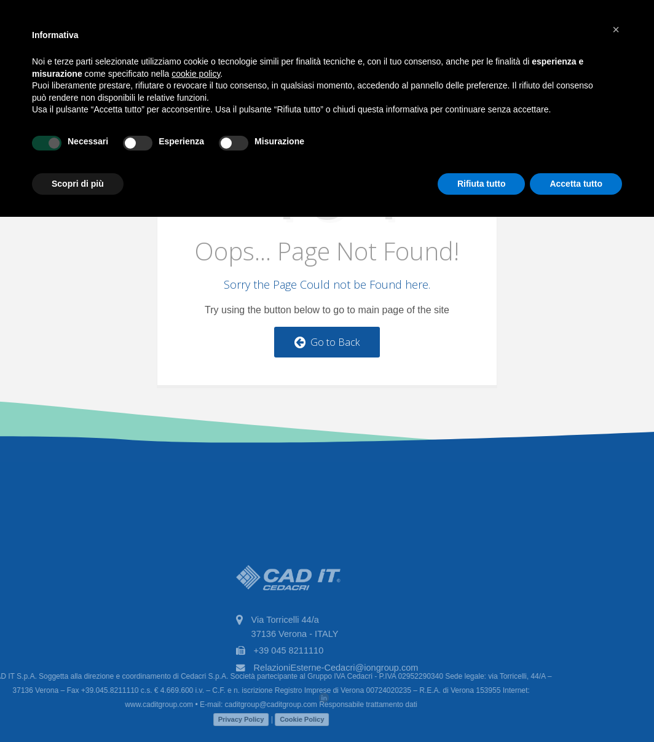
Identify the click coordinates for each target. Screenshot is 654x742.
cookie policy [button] (195, 74)
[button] (616, 29)
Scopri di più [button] (78, 184)
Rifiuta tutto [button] (481, 184)
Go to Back (327, 342)
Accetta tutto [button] (576, 184)
